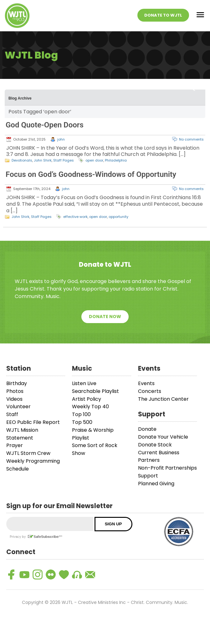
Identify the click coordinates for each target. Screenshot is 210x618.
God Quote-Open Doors (45, 125)
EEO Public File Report (33, 422)
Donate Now (105, 316)
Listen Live (84, 383)
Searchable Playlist (95, 391)
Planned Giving (156, 483)
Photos (14, 391)
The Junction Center (163, 399)
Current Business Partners (158, 456)
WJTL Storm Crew (28, 453)
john (61, 139)
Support (148, 475)
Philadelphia (116, 160)
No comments (191, 139)
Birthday (16, 383)
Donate (147, 429)
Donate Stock (155, 444)
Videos (14, 399)
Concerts (149, 391)
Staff (12, 414)
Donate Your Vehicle (163, 436)
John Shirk (43, 160)
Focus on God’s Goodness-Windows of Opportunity (91, 174)
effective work (75, 216)
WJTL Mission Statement (22, 433)
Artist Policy (86, 399)
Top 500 (82, 422)
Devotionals (22, 160)
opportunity (118, 216)
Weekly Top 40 (90, 406)
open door (94, 160)
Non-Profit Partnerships (167, 467)
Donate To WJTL (163, 15)
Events (146, 383)
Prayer (14, 445)
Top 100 (81, 414)
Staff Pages (63, 160)
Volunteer (18, 406)
